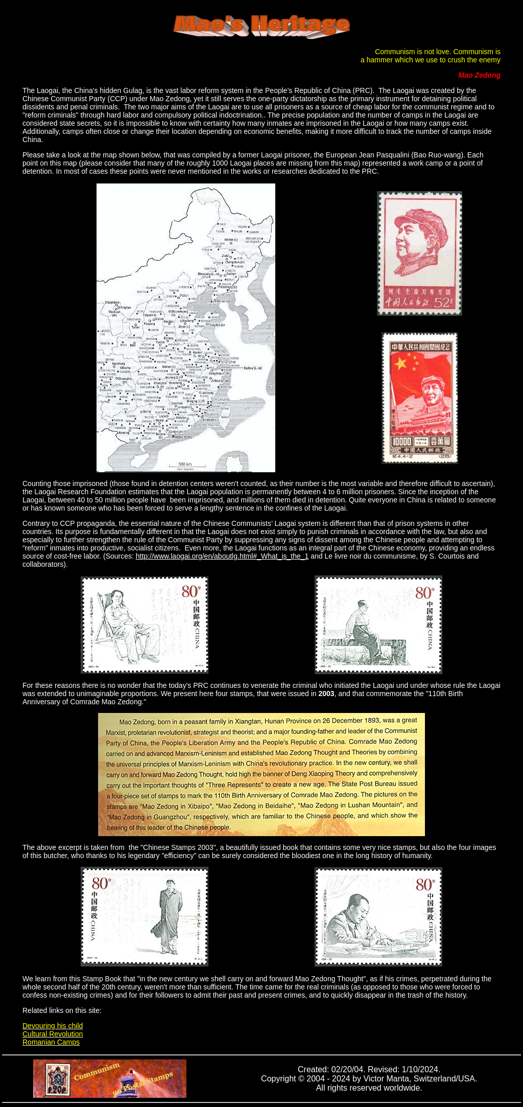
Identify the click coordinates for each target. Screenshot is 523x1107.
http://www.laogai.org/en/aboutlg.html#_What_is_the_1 (222, 556)
